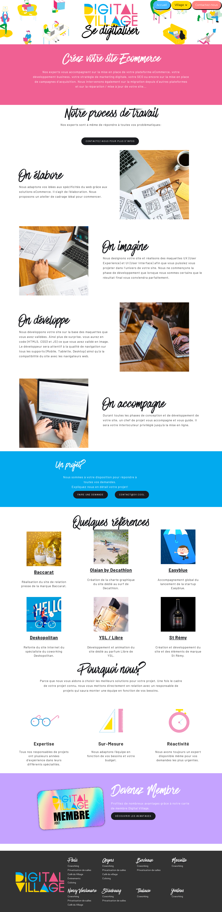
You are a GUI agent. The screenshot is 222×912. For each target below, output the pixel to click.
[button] (181, 5)
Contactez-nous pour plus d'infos (110, 141)
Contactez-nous (206, 5)
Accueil (162, 5)
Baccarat (44, 572)
